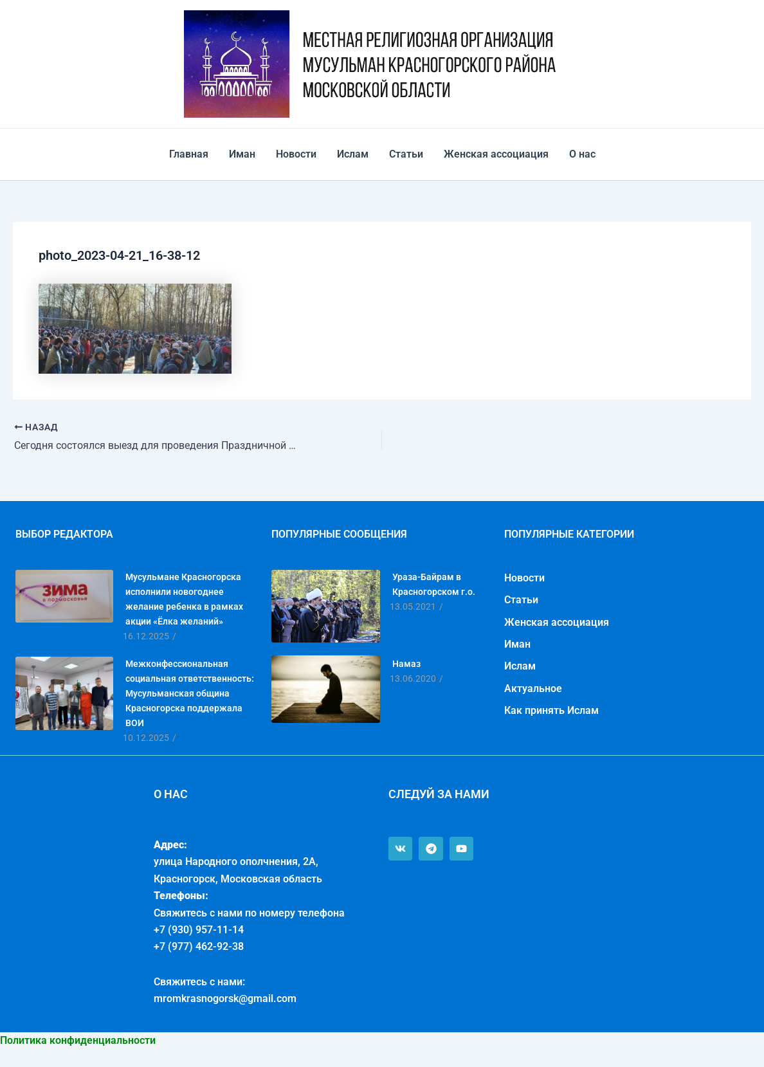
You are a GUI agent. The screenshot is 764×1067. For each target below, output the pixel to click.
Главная (188, 154)
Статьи (406, 154)
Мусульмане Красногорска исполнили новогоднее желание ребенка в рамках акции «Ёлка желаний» (184, 599)
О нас (582, 154)
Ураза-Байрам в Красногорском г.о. (433, 584)
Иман (242, 154)
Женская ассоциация (496, 154)
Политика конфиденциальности (78, 1040)
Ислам (352, 154)
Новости (296, 154)
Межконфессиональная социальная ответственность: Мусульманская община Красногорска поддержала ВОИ (189, 693)
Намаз (406, 664)
